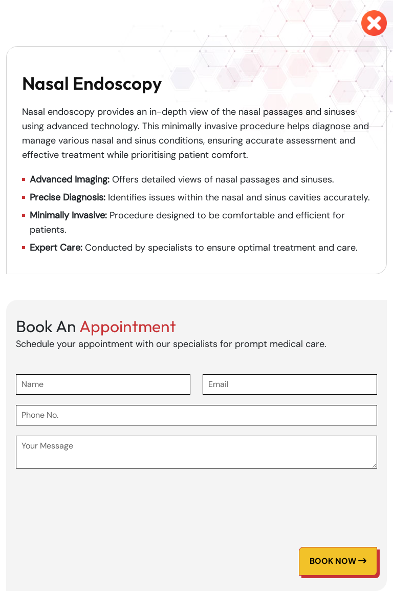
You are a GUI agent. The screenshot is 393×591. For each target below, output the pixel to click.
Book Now (338, 561)
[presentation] (93, 499)
